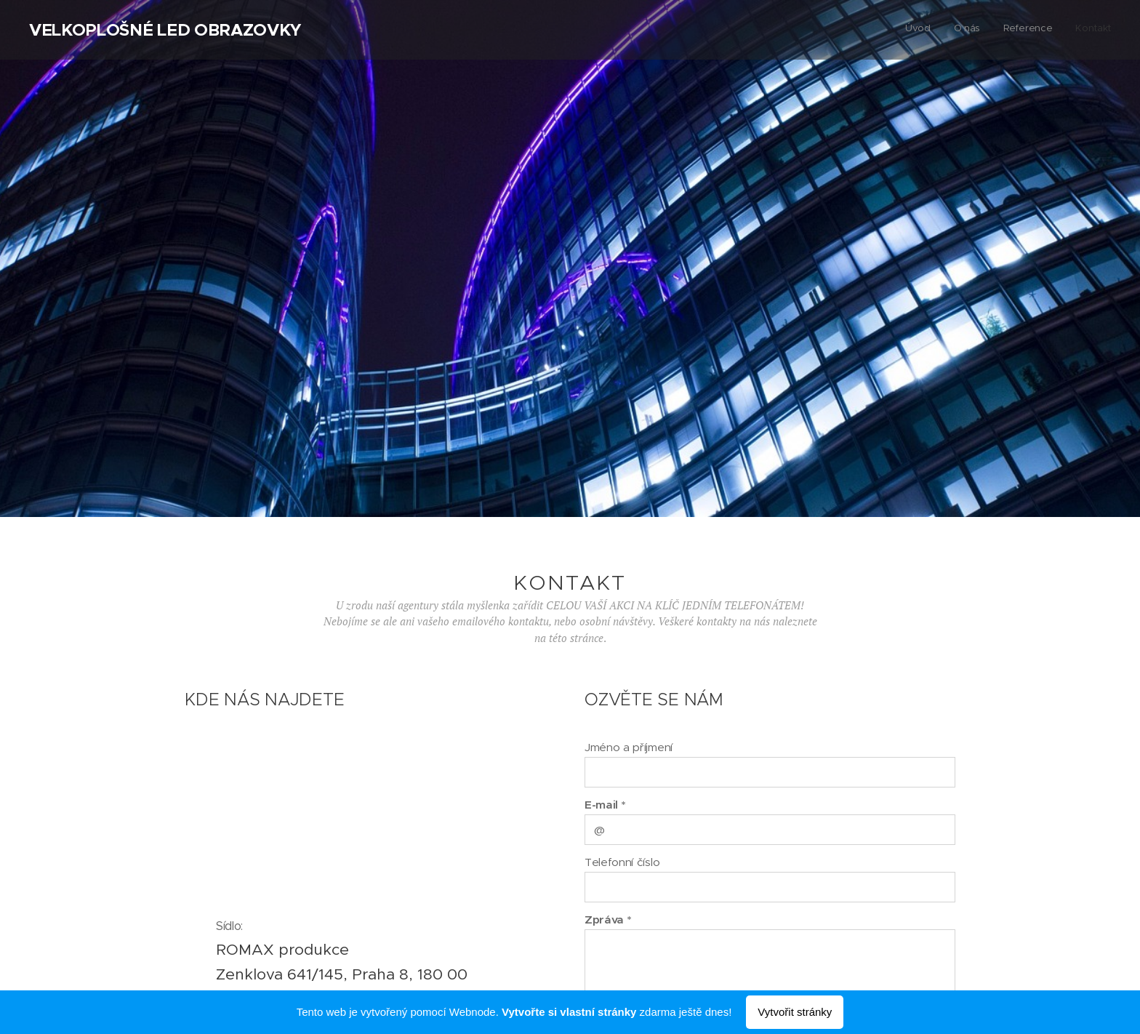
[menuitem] (1045, 30)
